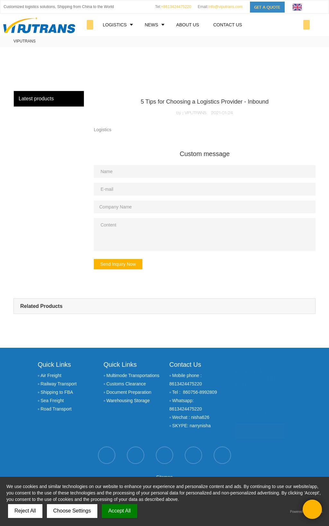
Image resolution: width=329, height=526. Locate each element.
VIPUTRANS (24, 41)
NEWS (151, 24)
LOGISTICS (115, 24)
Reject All (25, 510)
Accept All (119, 510)
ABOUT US (187, 24)
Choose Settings (72, 510)
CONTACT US (227, 24)
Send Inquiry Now (118, 264)
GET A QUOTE (260, 430)
